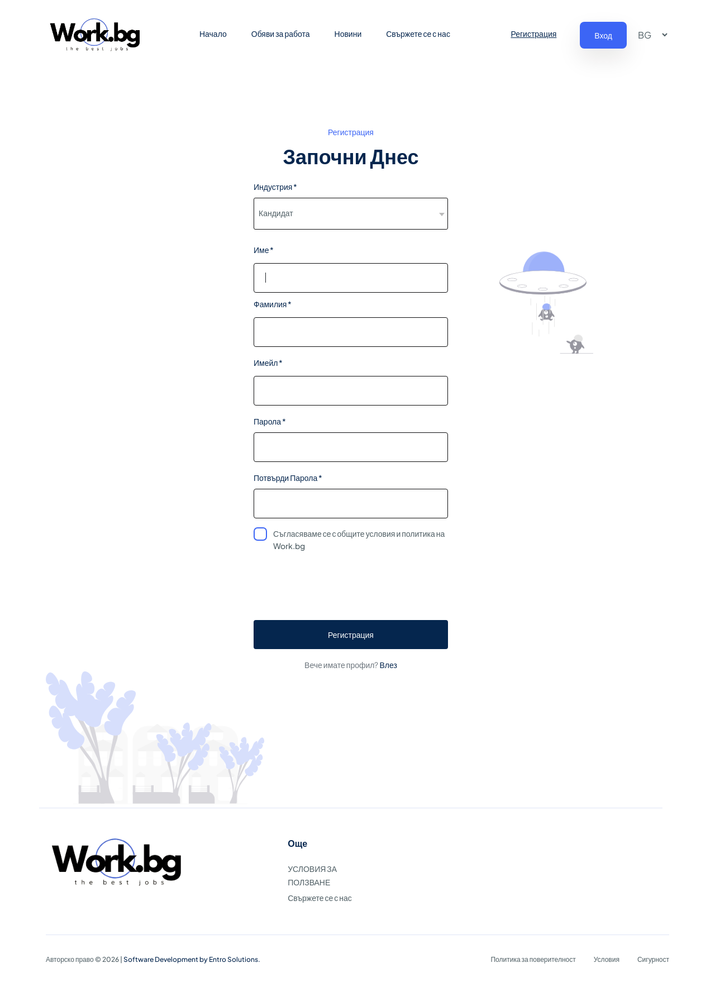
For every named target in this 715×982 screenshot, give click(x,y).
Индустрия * (275, 187)
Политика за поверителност (532, 959)
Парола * (270, 421)
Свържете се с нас (418, 33)
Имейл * (268, 362)
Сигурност (653, 959)
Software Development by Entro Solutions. (191, 959)
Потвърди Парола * (288, 478)
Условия (606, 959)
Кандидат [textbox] (276, 213)
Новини (348, 33)
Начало (213, 33)
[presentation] (351, 589)
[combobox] (350, 213)
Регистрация (533, 33)
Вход (603, 35)
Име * (264, 250)
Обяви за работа (280, 33)
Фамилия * (273, 304)
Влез (388, 665)
